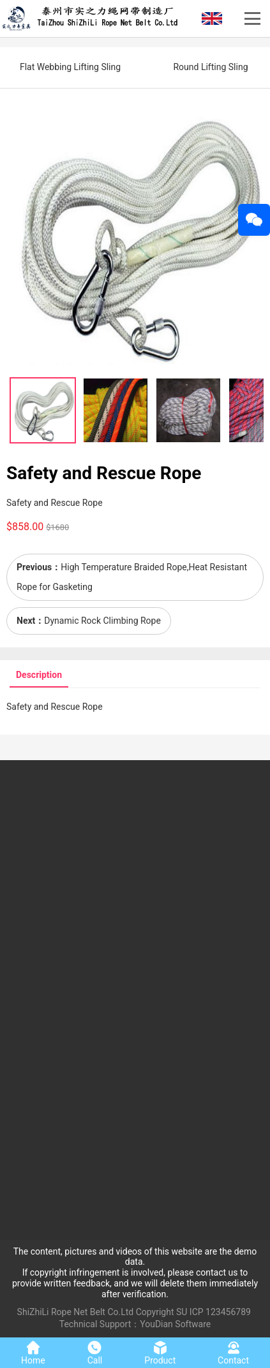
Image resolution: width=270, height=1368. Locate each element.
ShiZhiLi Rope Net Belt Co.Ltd (75, 1312)
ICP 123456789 (220, 1312)
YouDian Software (175, 1324)
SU (181, 1312)
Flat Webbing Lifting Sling (70, 67)
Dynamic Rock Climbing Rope (102, 621)
